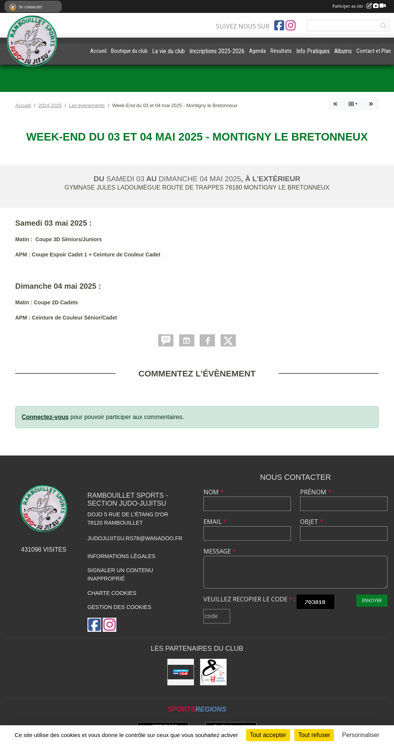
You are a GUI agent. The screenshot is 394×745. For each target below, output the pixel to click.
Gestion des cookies (119, 607)
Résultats (281, 50)
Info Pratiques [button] (313, 51)
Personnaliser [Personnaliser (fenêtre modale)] (361, 735)
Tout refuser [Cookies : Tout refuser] (314, 735)
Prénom (315, 492)
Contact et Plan (373, 50)
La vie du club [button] (168, 51)
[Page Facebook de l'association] (279, 25)
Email (215, 521)
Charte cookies (111, 593)
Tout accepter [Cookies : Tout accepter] (268, 735)
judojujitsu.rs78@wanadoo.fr (135, 538)
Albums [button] (343, 51)
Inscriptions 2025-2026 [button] (217, 51)
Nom (213, 492)
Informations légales (121, 556)
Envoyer (372, 600)
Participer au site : (359, 6)
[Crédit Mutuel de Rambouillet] (180, 672)
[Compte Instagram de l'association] (291, 25)
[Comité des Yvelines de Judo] (213, 672)
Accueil (98, 50)
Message (219, 551)
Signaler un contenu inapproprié (120, 574)
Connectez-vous (45, 417)
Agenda (257, 50)
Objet (311, 521)
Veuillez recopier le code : (249, 599)
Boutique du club (129, 50)
